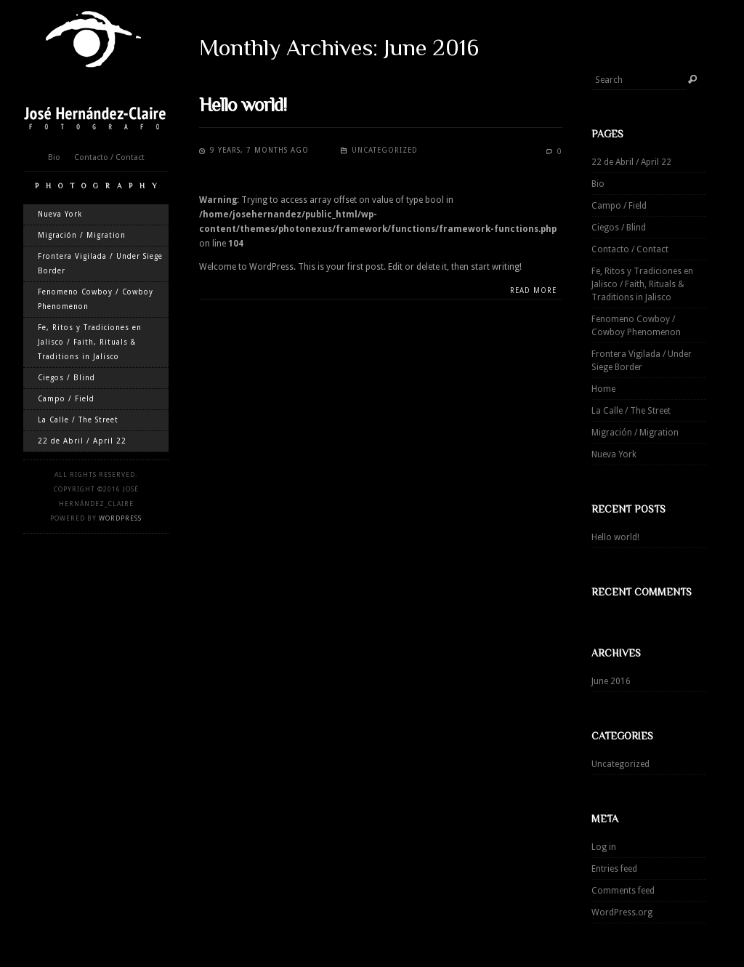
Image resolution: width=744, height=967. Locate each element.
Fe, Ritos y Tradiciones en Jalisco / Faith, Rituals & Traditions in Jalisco (90, 342)
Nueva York (60, 214)
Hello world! (615, 537)
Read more (533, 290)
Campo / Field (66, 399)
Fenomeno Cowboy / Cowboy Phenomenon (95, 299)
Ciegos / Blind (66, 378)
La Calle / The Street (78, 420)
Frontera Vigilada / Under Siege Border (100, 263)
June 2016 (611, 681)
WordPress (120, 518)
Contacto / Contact (109, 157)
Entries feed (614, 869)
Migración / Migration (82, 235)
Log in (603, 847)
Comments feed (623, 891)
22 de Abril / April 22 (82, 441)
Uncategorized (620, 764)
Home (603, 389)
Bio (54, 157)
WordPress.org (621, 912)
